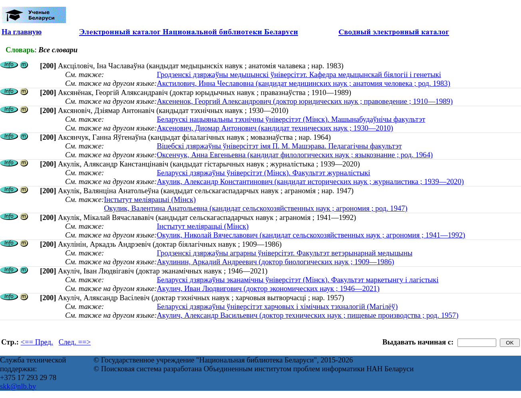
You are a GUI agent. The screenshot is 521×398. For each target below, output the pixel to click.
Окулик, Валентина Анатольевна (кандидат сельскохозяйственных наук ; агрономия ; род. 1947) (256, 208)
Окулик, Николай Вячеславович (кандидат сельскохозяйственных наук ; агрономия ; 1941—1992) (311, 235)
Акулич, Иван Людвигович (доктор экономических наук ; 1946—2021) (268, 288)
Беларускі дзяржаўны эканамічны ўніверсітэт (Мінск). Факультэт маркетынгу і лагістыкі (297, 279)
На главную (22, 32)
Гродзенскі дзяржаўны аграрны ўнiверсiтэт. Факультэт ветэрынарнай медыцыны (284, 253)
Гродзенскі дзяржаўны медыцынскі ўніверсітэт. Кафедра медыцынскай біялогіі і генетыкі (299, 74)
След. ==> (75, 342)
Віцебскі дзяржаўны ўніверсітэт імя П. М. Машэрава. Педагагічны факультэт (279, 146)
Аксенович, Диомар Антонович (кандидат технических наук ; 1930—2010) (275, 128)
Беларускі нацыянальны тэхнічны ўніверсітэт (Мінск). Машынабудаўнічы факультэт (291, 119)
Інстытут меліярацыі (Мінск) (150, 199)
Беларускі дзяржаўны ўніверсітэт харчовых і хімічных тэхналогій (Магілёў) (277, 306)
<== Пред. (37, 342)
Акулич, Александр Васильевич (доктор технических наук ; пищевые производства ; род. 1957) (307, 315)
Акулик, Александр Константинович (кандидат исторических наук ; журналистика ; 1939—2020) (310, 181)
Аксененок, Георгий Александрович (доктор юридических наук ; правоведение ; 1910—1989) (305, 101)
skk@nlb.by (18, 386)
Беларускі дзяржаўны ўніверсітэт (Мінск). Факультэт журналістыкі (263, 172)
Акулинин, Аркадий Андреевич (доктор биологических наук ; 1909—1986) (275, 261)
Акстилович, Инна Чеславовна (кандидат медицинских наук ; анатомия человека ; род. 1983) (303, 83)
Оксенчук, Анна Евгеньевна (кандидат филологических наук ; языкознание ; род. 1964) (295, 154)
